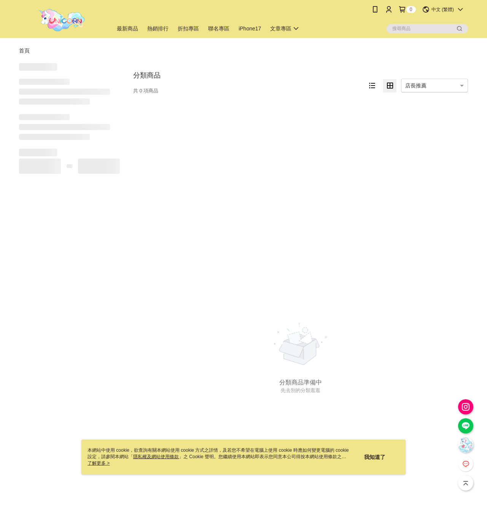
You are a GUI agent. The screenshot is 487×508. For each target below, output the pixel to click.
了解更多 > (99, 463)
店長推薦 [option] (416, 86)
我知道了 (374, 457)
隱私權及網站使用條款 (156, 456)
